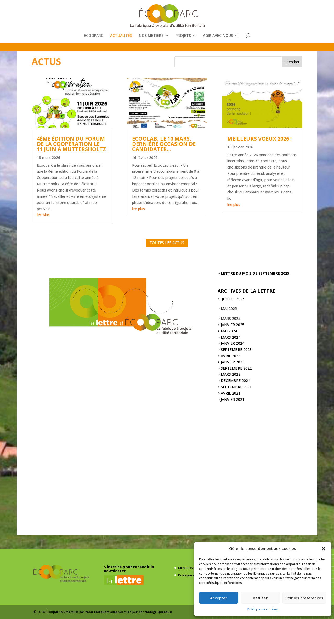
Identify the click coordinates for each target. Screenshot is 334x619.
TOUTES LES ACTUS (167, 242)
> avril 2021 (229, 393)
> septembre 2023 (235, 349)
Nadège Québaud (158, 612)
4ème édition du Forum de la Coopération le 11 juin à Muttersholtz (71, 144)
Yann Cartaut (95, 612)
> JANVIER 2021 (231, 399)
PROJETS (183, 36)
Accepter (218, 597)
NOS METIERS (151, 36)
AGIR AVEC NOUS (218, 36)
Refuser (260, 597)
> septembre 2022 (235, 368)
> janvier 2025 (231, 324)
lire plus (43, 214)
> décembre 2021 (234, 380)
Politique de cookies (262, 609)
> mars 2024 (229, 337)
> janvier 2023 (231, 362)
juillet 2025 (233, 298)
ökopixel (116, 612)
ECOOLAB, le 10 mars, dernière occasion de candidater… (164, 144)
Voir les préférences (304, 597)
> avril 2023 (229, 355)
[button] (323, 548)
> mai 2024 (227, 330)
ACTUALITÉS (121, 36)
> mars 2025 (229, 318)
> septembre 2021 (235, 386)
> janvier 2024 (231, 343)
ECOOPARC (93, 36)
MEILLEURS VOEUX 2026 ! (259, 138)
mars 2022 (230, 374)
